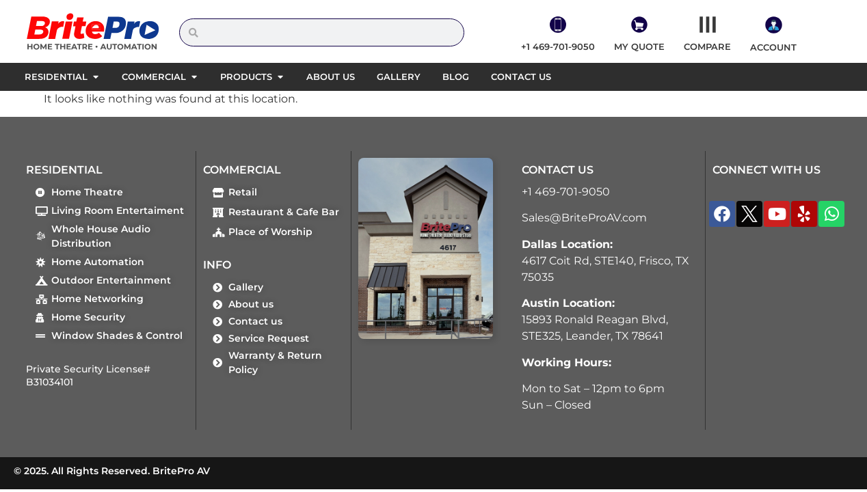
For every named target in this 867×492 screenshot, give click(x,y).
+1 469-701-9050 (566, 191)
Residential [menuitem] (56, 76)
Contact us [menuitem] (521, 76)
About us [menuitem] (330, 76)
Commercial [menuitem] (154, 76)
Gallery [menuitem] (399, 76)
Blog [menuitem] (455, 76)
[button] (95, 77)
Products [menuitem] (246, 76)
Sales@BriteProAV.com (584, 217)
